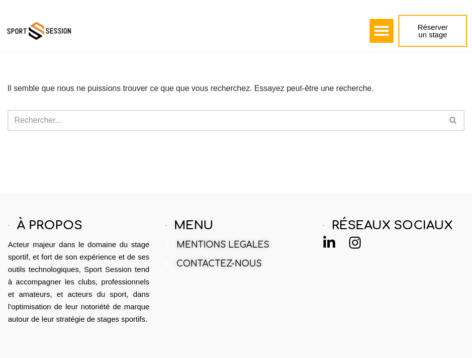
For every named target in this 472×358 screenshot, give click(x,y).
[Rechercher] (224, 120)
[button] (381, 31)
